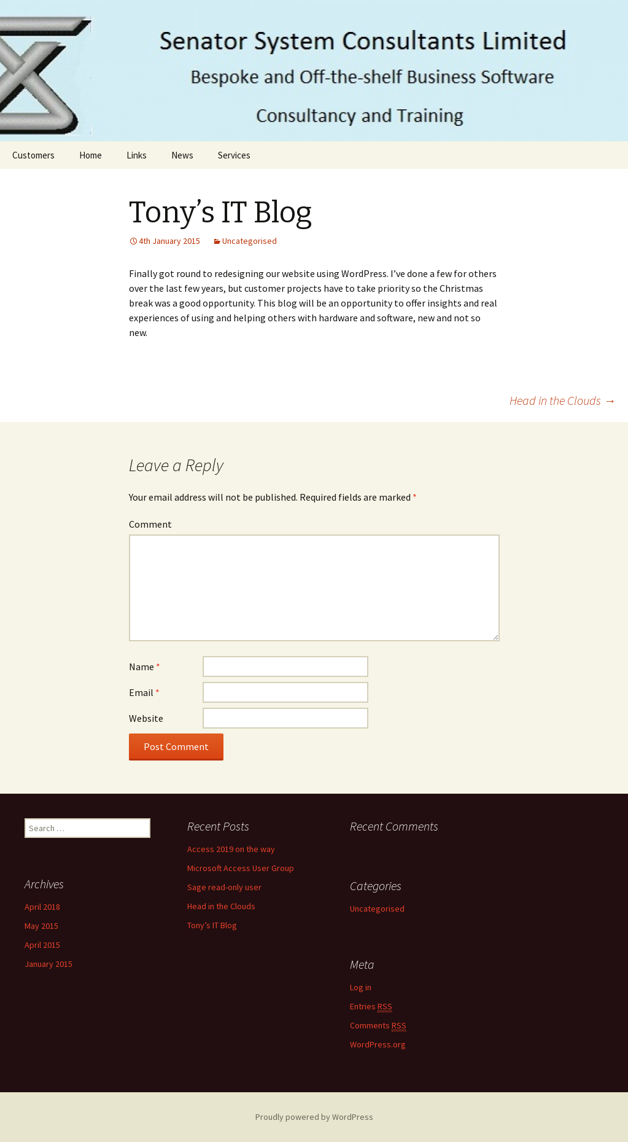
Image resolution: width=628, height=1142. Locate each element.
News (182, 155)
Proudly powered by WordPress (314, 1116)
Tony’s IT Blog (212, 925)
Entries (371, 1006)
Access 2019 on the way (231, 849)
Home (90, 155)
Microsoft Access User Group (240, 868)
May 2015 (41, 925)
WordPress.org (378, 1044)
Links (136, 155)
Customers (33, 155)
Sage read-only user (224, 887)
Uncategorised (249, 240)
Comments (378, 1025)
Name (144, 666)
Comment (150, 524)
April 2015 (42, 944)
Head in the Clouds (563, 400)
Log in (360, 987)
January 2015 (48, 963)
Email (144, 692)
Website (146, 718)
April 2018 (42, 906)
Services (234, 155)
